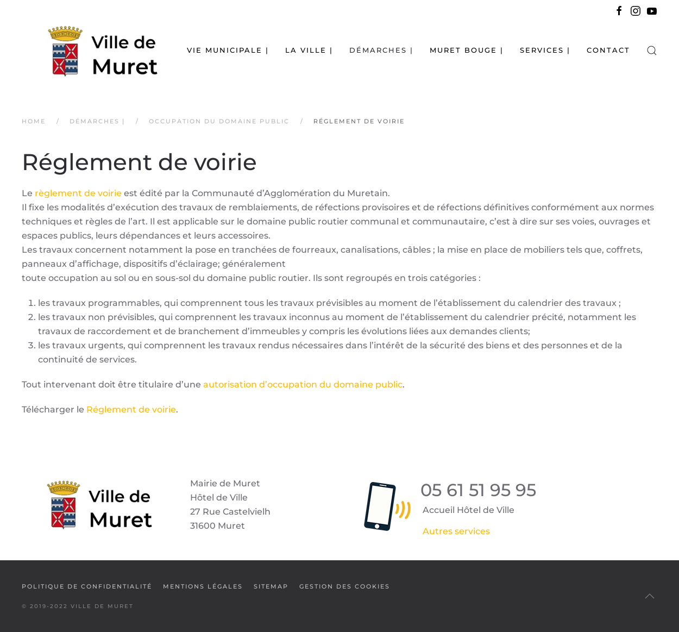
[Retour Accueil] (90, 50)
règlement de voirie (78, 193)
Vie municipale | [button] (228, 50)
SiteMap (271, 586)
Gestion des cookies (344, 586)
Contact (608, 50)
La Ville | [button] (309, 50)
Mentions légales (203, 586)
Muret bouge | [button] (467, 50)
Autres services (456, 531)
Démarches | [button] (381, 50)
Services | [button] (545, 50)
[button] (651, 50)
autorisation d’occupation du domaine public (303, 384)
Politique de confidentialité (87, 586)
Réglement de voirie (131, 409)
